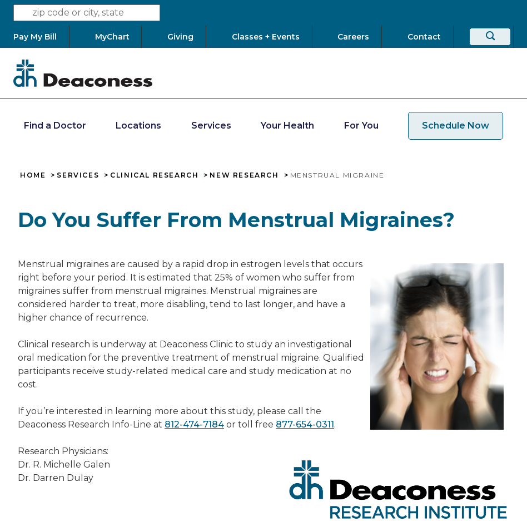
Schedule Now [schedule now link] (455, 125)
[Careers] (353, 37)
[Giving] (181, 37)
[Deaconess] (82, 73)
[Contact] (424, 37)
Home (33, 175)
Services (211, 125)
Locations (138, 125)
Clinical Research (154, 175)
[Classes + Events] (265, 37)
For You (361, 125)
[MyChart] (112, 37)
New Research (244, 175)
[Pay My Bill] (41, 37)
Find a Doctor (55, 125)
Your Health (287, 125)
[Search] (490, 37)
